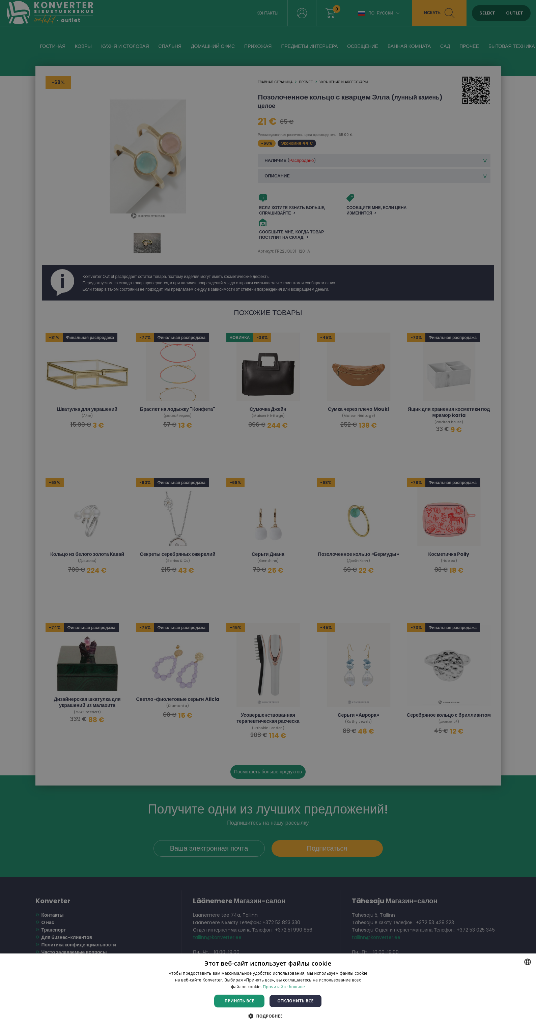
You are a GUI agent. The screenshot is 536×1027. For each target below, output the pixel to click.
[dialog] (268, 513)
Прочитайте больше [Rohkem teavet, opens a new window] (284, 987)
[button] (268, 1015)
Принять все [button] (239, 1001)
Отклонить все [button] (295, 1001)
